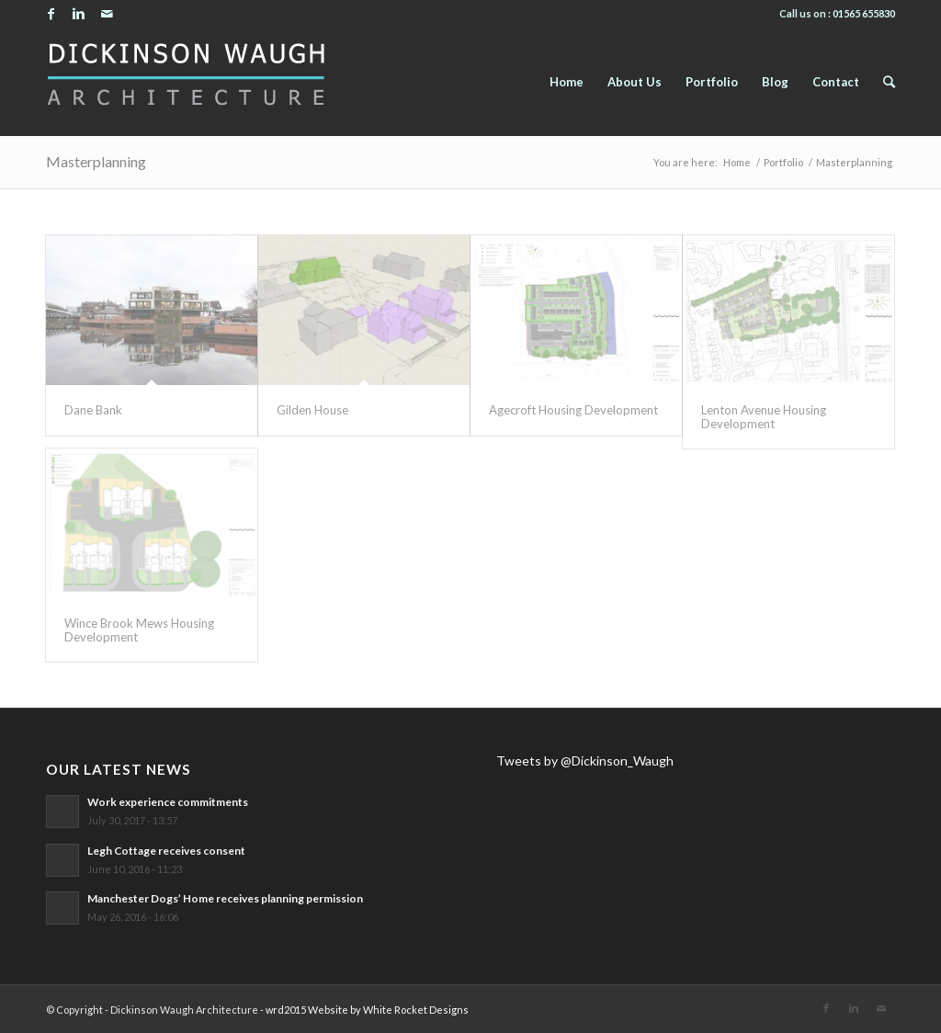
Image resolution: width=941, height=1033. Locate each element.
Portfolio (783, 162)
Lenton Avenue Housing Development (763, 416)
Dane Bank (93, 410)
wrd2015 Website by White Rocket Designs (367, 1010)
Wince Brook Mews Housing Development (139, 629)
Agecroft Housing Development (573, 410)
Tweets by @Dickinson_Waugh (585, 760)
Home (737, 162)
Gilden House (312, 410)
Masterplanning (96, 161)
